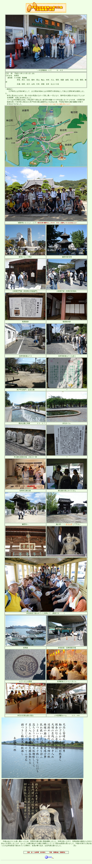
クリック (69, 524)
